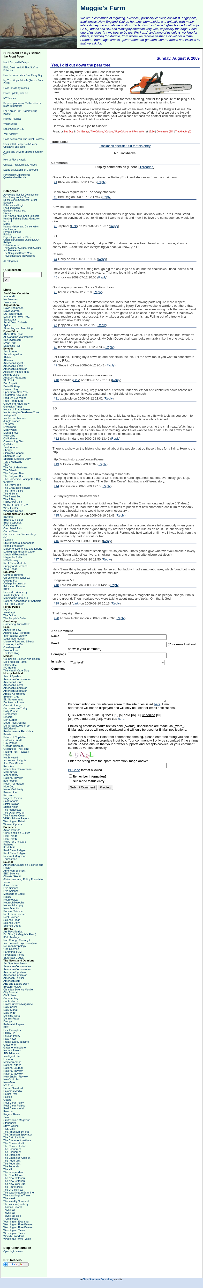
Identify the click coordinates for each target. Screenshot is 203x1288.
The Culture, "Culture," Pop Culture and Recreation (117, 131)
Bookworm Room (13, 702)
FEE (5, 1027)
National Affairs (12, 1064)
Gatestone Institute (14, 1047)
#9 (55, 365)
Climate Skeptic (12, 876)
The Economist (12, 1149)
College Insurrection (15, 583)
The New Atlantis (13, 1175)
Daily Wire (9, 1012)
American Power (13, 685)
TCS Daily (9, 1128)
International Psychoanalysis (20, 943)
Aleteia (7, 357)
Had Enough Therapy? (16, 940)
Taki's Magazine (12, 461)
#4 (55, 259)
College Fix (10, 580)
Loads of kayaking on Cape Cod (20, 169)
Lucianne (8, 1059)
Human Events (12, 1050)
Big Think (9, 380)
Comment (58, 668)
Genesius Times (13, 406)
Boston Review (12, 986)
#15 (56, 515)
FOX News (9, 1038)
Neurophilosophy (13, 905)
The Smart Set (12, 496)
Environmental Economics (18, 542)
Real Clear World (13, 1108)
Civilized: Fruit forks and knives (20, 164)
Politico (7, 1096)
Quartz (7, 1099)
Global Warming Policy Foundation (23, 879)
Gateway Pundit (12, 740)
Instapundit (9, 415)
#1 (55, 182)
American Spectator (15, 368)
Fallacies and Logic (13, 205)
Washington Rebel (14, 821)
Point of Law (10, 650)
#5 (55, 277)
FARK (6, 609)
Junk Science (11, 885)
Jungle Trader (11, 421)
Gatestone (9, 1044)
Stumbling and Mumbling (18, 328)
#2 (55, 197)
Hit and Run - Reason (16, 751)
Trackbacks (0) (183, 131)
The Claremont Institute (17, 1140)
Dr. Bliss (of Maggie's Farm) (19, 934)
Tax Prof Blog (11, 653)
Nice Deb (8, 786)
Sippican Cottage (13, 452)
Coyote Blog (10, 389)
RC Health (9, 667)
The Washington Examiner (19, 1192)
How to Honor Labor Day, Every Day (22, 75)
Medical (7, 221)
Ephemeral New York (15, 392)
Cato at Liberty (12, 705)
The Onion (9, 615)
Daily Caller (10, 1006)
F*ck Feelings (11, 937)
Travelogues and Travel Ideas (19, 256)
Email (55, 643)
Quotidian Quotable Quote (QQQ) (21, 240)
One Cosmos (11, 948)
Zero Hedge (10, 569)
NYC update (9, 98)
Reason (8, 1111)
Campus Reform (13, 574)
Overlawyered (11, 647)
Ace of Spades (12, 676)
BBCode (74, 770)
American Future (13, 682)
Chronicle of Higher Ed (16, 577)
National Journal (13, 1067)
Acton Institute (11, 830)
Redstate (8, 795)
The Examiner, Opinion (16, 1157)
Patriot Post (10, 1093)
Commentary (11, 998)
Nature (7, 896)
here (157, 704)
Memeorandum (12, 1062)
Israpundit (9, 296)
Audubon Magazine (14, 377)
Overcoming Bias (13, 441)
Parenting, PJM (12, 951)
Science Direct (12, 925)
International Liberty (15, 635)
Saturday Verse (11, 245)
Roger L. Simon (12, 798)
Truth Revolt (10, 1218)
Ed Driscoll (9, 728)
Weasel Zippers (12, 824)
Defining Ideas (11, 1015)
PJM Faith (9, 847)
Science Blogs (11, 919)
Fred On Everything (14, 397)
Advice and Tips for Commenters (20, 194)
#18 (56, 585)
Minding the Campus (15, 598)
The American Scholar (16, 1131)
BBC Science (11, 873)
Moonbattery (10, 774)
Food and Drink (11, 208)
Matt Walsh (10, 429)
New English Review (15, 1076)
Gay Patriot (10, 743)
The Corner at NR (13, 1143)
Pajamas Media (12, 1091)
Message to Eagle (14, 893)
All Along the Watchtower (18, 336)
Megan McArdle (12, 557)
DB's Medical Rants (15, 661)
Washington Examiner (16, 1221)
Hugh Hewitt (10, 757)
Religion (7, 242)
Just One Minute (13, 763)
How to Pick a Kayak (14, 159)
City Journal (10, 992)
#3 (55, 226)
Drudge (7, 1021)
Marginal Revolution (15, 554)
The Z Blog (9, 499)
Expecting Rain (12, 345)
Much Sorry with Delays (16, 62)
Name (55, 636)
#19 (56, 603)
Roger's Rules (11, 1114)
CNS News (9, 995)
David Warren (11, 310)
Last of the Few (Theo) (16, 316)
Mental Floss (10, 432)
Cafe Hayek (10, 525)
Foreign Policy (11, 1035)
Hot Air (7, 754)
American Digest (13, 363)
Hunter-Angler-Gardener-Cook (21, 412)
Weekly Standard (13, 1236)
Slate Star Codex (13, 957)
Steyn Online (11, 1125)
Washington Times (14, 1230)
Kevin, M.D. (10, 664)
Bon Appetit (10, 383)
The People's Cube (14, 618)
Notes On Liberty (13, 789)
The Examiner (11, 1154)
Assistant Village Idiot (16, 371)
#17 (56, 559)
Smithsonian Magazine (16, 1120)
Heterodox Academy (15, 592)
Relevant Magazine (14, 856)
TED (6, 464)
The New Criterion (14, 1178)
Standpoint (9, 1122)
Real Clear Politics (14, 1105)
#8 (55, 347)
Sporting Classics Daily (16, 458)
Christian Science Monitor (18, 989)
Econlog (8, 539)
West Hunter (10, 508)
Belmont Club (11, 696)
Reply (101, 182)
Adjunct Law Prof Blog (16, 632)
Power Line (10, 792)
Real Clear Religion (14, 850)
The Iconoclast (12, 809)
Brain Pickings (11, 386)
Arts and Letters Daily (16, 983)
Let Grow (8, 423)
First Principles (12, 1030)
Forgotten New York (15, 394)
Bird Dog (69, 131)
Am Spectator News (15, 963)
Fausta (7, 734)
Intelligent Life (11, 1056)
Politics (7, 234)
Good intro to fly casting (16, 88)
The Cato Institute (13, 1137)
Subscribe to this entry (88, 781)
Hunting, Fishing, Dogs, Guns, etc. (21, 218)
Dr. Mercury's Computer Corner (20, 200)
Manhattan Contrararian (17, 769)
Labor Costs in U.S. (13, 129)
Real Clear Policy (13, 1102)
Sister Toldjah (11, 803)
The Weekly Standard (16, 1201)
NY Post (8, 1085)
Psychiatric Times (13, 954)
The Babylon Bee (13, 473)
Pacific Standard (13, 1088)
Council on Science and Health (21, 658)
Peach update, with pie (15, 93)
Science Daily (11, 922)
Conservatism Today (15, 708)
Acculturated (10, 351)
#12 (56, 438)
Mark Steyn (10, 772)
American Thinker (13, 977)
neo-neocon (10, 780)
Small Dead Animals (15, 322)
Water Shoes (10, 124)
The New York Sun (14, 1183)
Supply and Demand (15, 566)
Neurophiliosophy (13, 902)
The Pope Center (13, 603)
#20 (56, 618)
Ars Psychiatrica (13, 931)
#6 (55, 292)
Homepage (58, 654)
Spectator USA (12, 455)
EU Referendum (13, 313)
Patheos (8, 844)
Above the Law (12, 629)
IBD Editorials (11, 1053)
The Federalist (11, 1160)
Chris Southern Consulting (98, 1279)
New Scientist (11, 908)
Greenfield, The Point (16, 748)
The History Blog (13, 490)
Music (6, 224)
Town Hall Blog (12, 1215)
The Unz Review (13, 1189)
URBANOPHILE (13, 502)
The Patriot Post (13, 1186)
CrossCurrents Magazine (18, 1004)
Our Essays (9, 229)
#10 (56, 380)
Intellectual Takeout (14, 418)
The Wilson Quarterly (15, 1204)
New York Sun (11, 1079)
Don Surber (10, 719)
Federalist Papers (13, 1024)
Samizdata (9, 319)
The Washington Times (16, 1195)
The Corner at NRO (14, 1146)
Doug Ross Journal (14, 722)
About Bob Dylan (13, 334)
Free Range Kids (13, 400)
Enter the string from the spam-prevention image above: (108, 761)
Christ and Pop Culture (16, 832)
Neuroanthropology (14, 946)
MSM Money (10, 560)
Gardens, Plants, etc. (14, 210)
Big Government (13, 699)
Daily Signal (10, 1009)
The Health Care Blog (16, 670)
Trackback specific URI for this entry (125, 146)
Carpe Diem (10, 531)
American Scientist (14, 870)
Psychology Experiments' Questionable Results (16, 176)
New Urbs (9, 435)
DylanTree (9, 342)
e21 (5, 537)
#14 (56, 486)
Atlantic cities (11, 374)
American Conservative (17, 679)
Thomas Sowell (12, 1207)
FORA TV (9, 1033)
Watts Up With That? (15, 505)
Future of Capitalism (15, 737)
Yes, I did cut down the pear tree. (81, 65)
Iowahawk (9, 612)
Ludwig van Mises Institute (19, 551)
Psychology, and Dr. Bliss (16, 237)
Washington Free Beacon (18, 1224)
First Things (10, 835)
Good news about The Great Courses (23, 139)
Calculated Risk (12, 528)
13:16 (152, 131)
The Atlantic (10, 470)
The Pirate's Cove (13, 815)
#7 (55, 325)
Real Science (11, 917)
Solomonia (9, 302)
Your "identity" (10, 134)
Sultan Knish (10, 806)
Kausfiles (8, 766)
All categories (10, 261)
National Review (13, 777)
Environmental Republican (18, 731)
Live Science (10, 888)
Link (74, 226)
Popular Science (13, 911)
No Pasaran (10, 299)
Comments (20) (165, 131)
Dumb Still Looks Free (16, 725)
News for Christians (14, 841)
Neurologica (10, 899)
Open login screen (13, 1251)
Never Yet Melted (13, 783)
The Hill (7, 1169)
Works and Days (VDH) (17, 1238)
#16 (56, 541)
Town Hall (9, 1209)
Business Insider (13, 519)
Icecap (7, 882)
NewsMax (9, 1082)
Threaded (146, 167)
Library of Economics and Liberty (22, 548)
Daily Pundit (10, 711)
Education (8, 202)
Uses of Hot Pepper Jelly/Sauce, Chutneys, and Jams (20, 145)
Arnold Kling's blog (14, 693)
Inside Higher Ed (13, 595)
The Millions (10, 493)
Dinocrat (8, 716)
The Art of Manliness (15, 467)
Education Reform (14, 586)
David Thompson (13, 307)
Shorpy (7, 450)
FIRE (6, 589)
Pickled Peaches (12, 118)
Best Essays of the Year (16, 197)
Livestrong (9, 426)
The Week (9, 1198)
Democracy (10, 714)
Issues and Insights (14, 760)
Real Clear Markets (14, 563)
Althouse (8, 360)
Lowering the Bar (13, 644)
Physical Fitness (12, 232)
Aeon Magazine (12, 354)
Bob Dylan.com (12, 339)
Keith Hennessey (13, 545)
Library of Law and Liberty (18, 641)
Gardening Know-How (16, 403)
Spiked (7, 325)
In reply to (58, 661)
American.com (11, 980)
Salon (6, 1117)
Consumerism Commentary (19, 534)
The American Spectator (17, 1134)
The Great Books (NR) (16, 487)
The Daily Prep (12, 484)
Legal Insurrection (13, 638)
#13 (56, 464)
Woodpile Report (13, 510)
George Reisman (13, 745)
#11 (56, 398)
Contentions (10, 1001)
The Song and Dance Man (17, 253)
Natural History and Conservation (21, 226)
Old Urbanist (10, 438)
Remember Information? (89, 776)
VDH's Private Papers (16, 818)
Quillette (8, 444)
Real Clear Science (14, 914)
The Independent (13, 1172)
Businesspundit (12, 522)
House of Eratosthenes (16, 409)
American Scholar (13, 365)
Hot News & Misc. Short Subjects (21, 216)
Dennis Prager (11, 1018)
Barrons (8, 516)
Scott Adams (10, 447)
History (7, 213)
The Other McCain (14, 812)
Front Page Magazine (16, 1041)
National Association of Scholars (22, 600)
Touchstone (10, 859)
